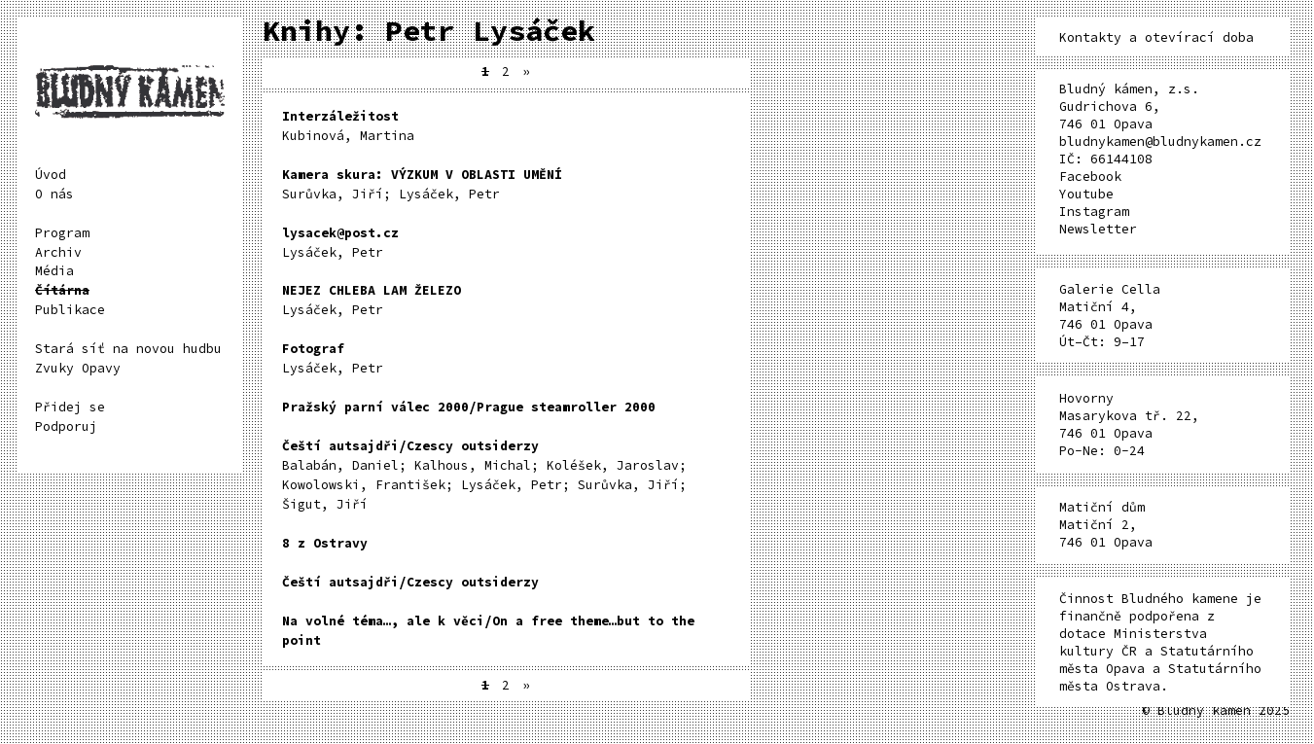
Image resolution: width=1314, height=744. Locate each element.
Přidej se (70, 407)
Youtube (1086, 194)
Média (54, 271)
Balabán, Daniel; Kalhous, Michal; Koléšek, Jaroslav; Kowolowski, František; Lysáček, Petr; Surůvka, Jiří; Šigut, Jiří (484, 475)
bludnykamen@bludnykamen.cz (1160, 141)
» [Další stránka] (526, 71)
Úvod (50, 174)
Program (62, 233)
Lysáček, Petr (340, 243)
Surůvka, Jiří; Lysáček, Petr (422, 184)
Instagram (1094, 211)
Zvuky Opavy (78, 368)
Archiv (58, 252)
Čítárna (62, 290)
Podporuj (66, 426)
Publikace (70, 309)
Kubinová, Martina (348, 126)
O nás (54, 194)
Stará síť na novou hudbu (128, 348)
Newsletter (1098, 229)
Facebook (1090, 176)
